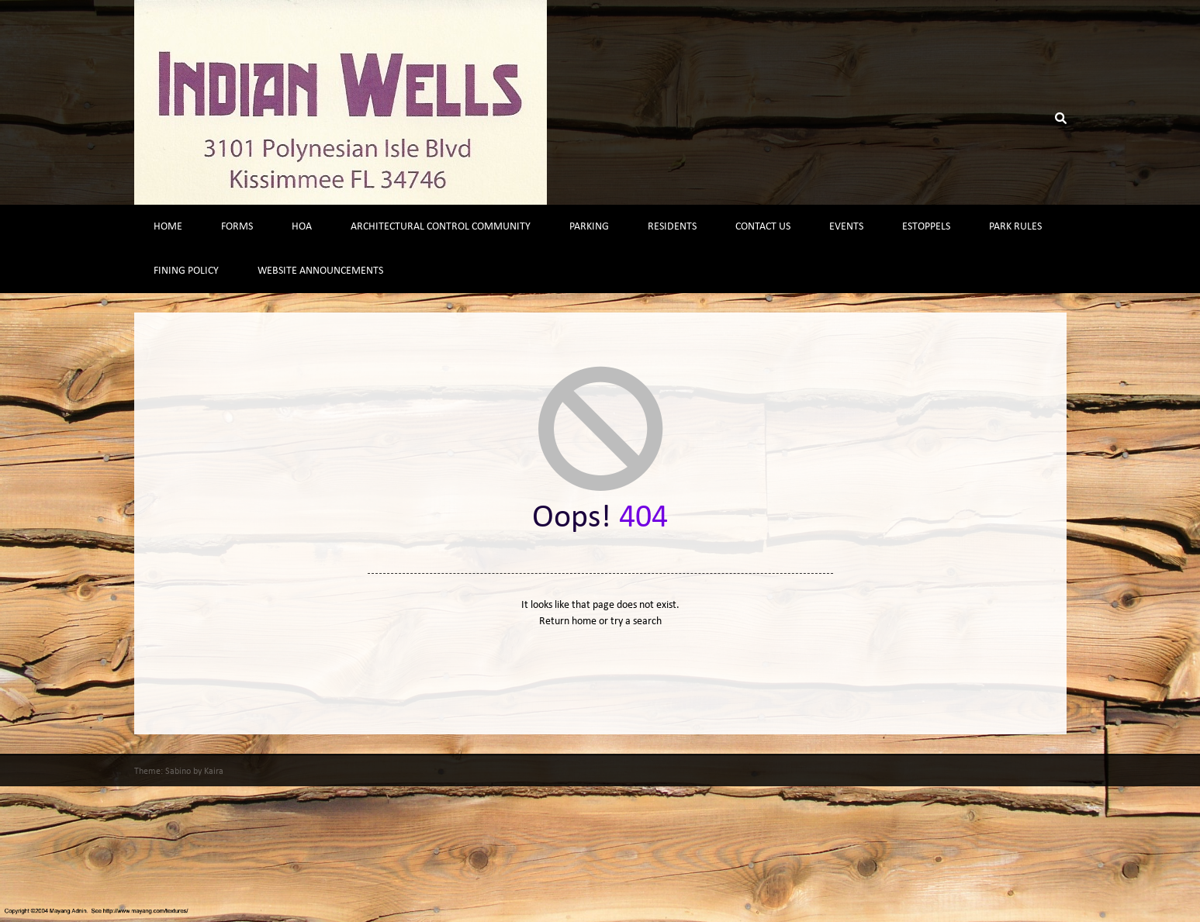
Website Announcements (320, 271)
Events (846, 227)
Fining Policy (186, 271)
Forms (237, 227)
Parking (589, 227)
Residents (672, 227)
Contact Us (762, 227)
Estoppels (926, 227)
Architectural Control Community (441, 227)
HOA (302, 227)
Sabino (178, 771)
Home (168, 227)
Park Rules (1015, 227)
